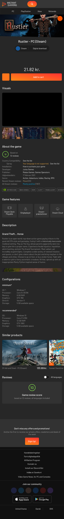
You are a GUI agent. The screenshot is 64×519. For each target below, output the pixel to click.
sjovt (40, 190)
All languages (53, 377)
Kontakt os (32, 464)
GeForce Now (11, 190)
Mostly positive (29, 184)
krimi (33, 190)
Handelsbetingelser (32, 453)
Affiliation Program (32, 460)
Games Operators (42, 172)
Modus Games (28, 172)
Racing (47, 178)
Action (25, 178)
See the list (27, 161)
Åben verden (24, 190)
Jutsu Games (28, 169)
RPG (52, 178)
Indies (41, 178)
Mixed (25, 181)
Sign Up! (32, 441)
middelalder (50, 190)
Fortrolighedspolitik (32, 456)
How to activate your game (34, 166)
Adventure (33, 178)
